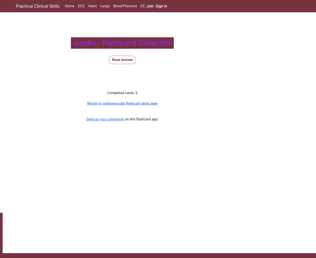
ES (142, 6)
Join (150, 6)
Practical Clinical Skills (38, 6)
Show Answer (122, 60)
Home (69, 6)
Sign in (161, 6)
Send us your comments (105, 119)
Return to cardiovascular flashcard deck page (122, 103)
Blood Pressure (125, 6)
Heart (92, 6)
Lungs (105, 6)
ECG (81, 6)
